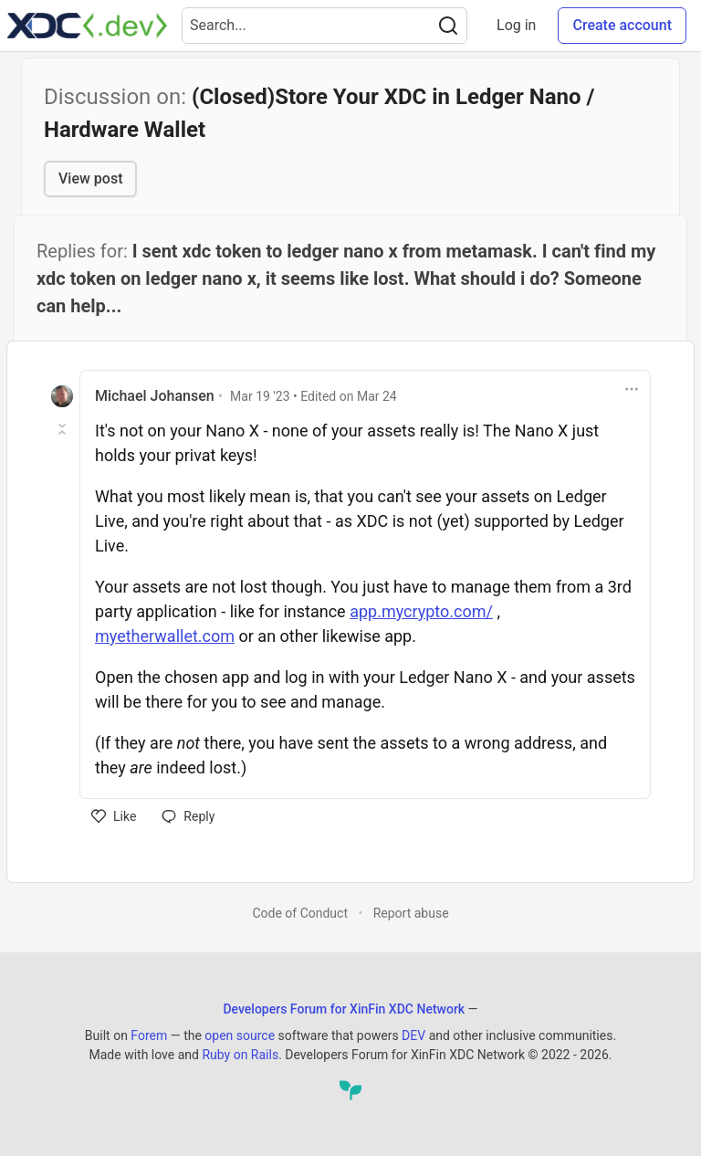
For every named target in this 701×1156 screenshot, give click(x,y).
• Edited (313, 396)
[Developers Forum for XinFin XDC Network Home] (87, 25)
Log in (516, 25)
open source (239, 1035)
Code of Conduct (300, 913)
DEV (413, 1035)
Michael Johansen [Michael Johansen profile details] (154, 396)
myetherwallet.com (165, 636)
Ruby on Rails (240, 1054)
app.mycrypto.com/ (421, 611)
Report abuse (411, 913)
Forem (149, 1035)
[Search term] (324, 25)
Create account (622, 25)
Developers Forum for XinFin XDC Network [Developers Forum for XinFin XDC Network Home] (344, 1009)
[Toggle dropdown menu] (631, 389)
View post (90, 178)
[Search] (448, 25)
